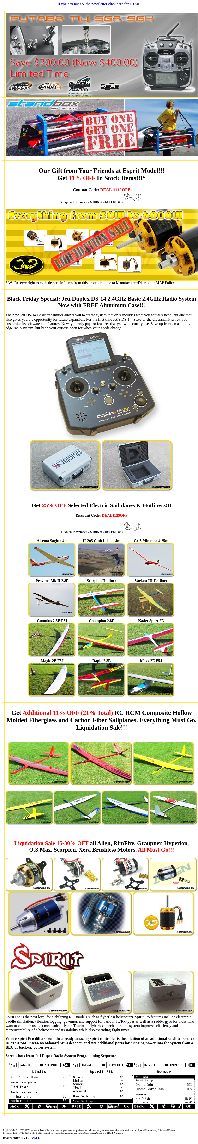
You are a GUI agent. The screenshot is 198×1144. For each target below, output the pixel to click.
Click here (37, 1138)
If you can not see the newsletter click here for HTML (99, 4)
